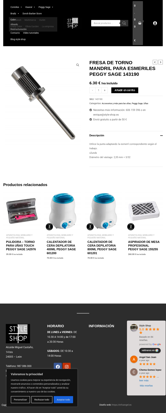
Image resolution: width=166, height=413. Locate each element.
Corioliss (16, 7)
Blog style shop (18, 39)
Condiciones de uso (102, 348)
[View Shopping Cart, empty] (137, 23)
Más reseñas (146, 385)
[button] (77, 65)
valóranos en (150, 350)
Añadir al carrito (125, 90)
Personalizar (20, 399)
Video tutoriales (31, 33)
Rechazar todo (41, 399)
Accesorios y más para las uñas (117, 103)
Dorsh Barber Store (32, 13)
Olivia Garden (32, 26)
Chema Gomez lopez (150, 370)
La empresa (48, 26)
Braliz (14, 13)
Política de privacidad (103, 340)
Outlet (42, 20)
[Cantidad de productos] (99, 90)
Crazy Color (16, 26)
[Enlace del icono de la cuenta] (155, 23)
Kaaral (30, 7)
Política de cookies (101, 355)
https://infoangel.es (121, 405)
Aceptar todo (63, 399)
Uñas (149, 103)
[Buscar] (124, 23)
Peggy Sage (46, 7)
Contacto (15, 33)
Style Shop (145, 325)
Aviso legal (97, 333)
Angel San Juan (147, 357)
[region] (41, 388)
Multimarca (30, 20)
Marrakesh (15, 20)
